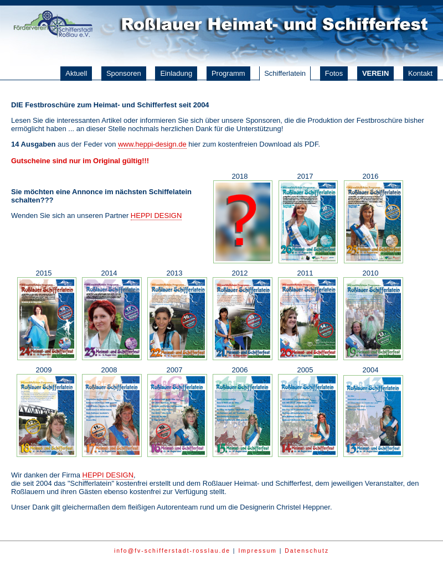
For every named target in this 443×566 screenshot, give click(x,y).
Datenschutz (307, 551)
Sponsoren (123, 73)
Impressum (257, 551)
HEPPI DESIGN (156, 215)
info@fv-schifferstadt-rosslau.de (172, 551)
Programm (228, 73)
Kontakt (420, 73)
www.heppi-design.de (152, 144)
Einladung (176, 73)
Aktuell (76, 73)
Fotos (334, 73)
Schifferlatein (285, 73)
